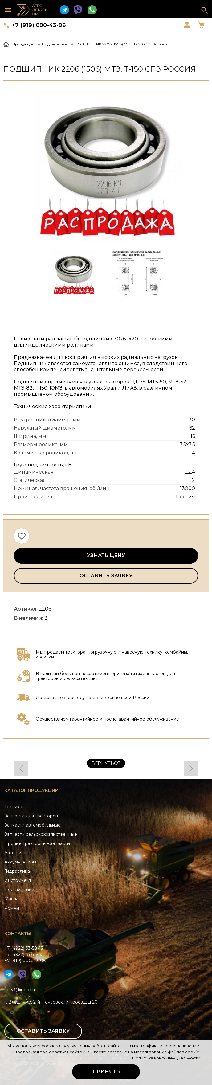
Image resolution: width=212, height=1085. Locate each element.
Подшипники (19, 889)
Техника (13, 806)
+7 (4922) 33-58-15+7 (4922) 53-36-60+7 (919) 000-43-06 (25, 954)
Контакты (17, 933)
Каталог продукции (31, 790)
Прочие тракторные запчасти (37, 843)
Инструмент (17, 880)
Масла (11, 899)
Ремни (11, 908)
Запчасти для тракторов (31, 816)
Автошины (15, 852)
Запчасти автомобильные (32, 825)
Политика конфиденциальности (166, 1058)
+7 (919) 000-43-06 (39, 25)
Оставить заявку (106, 576)
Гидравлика (17, 871)
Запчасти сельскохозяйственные (40, 834)
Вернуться (106, 763)
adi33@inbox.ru (20, 990)
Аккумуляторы (20, 862)
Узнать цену (106, 555)
